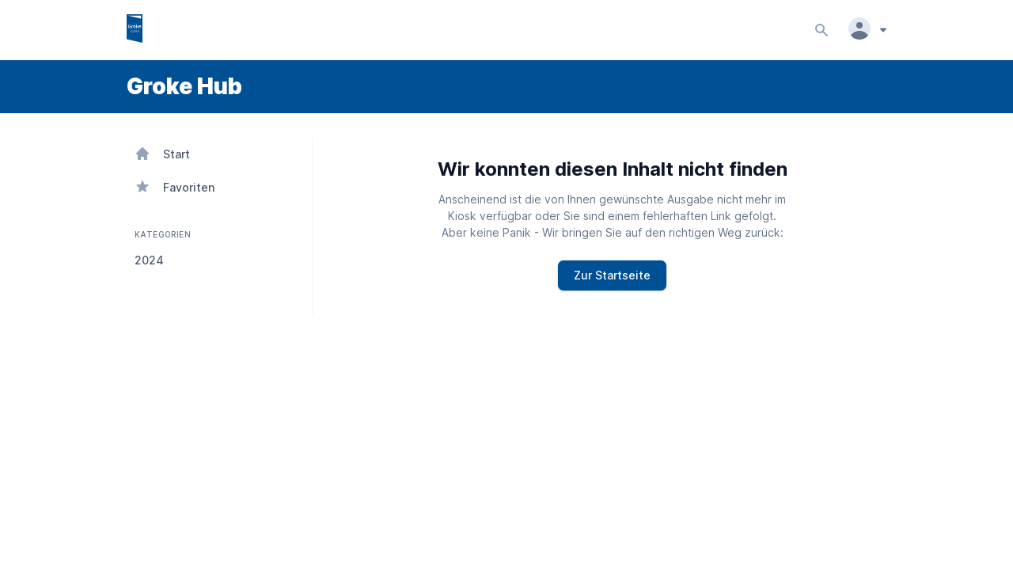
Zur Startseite (612, 275)
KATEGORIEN (161, 234)
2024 (149, 260)
